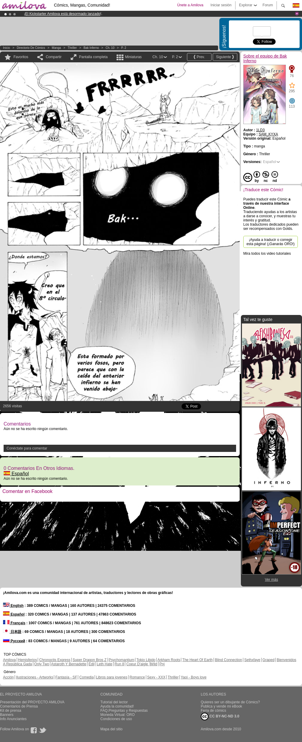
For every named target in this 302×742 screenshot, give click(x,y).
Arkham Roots (168, 660)
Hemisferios (27, 660)
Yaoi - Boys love (193, 677)
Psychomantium (121, 660)
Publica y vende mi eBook (221, 706)
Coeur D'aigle (137, 664)
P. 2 (123, 47)
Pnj (161, 664)
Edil (92, 664)
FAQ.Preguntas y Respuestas (124, 710)
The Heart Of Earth (197, 660)
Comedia (86, 677)
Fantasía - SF (66, 677)
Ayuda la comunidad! (117, 706)
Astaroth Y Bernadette (69, 664)
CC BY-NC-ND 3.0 (220, 716)
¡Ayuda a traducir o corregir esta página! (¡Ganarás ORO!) (271, 242)
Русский (14, 641)
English (13, 606)
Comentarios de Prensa (19, 706)
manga (56, 47)
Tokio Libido (145, 660)
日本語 (12, 632)
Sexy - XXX (156, 677)
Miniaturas (133, 57)
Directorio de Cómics (31, 47)
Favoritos (20, 57)
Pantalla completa (93, 57)
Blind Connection (228, 660)
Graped (268, 660)
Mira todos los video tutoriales (267, 253)
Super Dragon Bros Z (89, 660)
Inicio (6, 47)
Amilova (9, 660)
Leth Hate (104, 664)
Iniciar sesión (221, 5)
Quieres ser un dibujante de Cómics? (230, 702)
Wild (153, 664)
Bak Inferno (91, 47)
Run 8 (119, 664)
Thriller (72, 47)
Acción (8, 677)
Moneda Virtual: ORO (117, 715)
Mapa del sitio (111, 729)
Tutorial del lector (114, 702)
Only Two (41, 664)
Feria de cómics (213, 710)
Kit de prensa (10, 710)
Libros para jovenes (111, 677)
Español (16, 473)
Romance (137, 677)
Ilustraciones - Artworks (34, 677)
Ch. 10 (110, 47)
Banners (6, 715)
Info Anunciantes (13, 719)
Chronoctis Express (54, 660)
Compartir (54, 57)
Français (14, 623)
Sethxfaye (252, 660)
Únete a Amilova (190, 5)
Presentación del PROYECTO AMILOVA (32, 702)
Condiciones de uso (116, 719)
